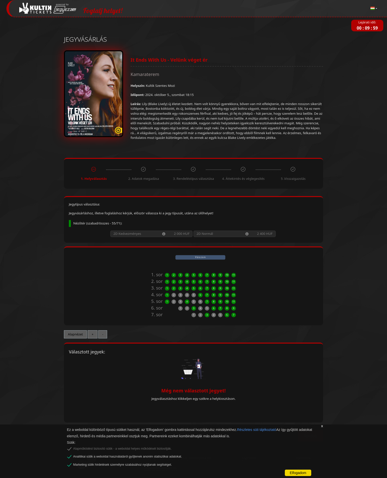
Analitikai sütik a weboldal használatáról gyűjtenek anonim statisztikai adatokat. (127, 456)
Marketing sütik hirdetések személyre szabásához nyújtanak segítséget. (122, 464)
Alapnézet (75, 334)
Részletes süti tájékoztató (256, 430)
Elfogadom (298, 473)
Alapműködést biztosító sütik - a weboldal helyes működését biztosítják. (122, 448)
